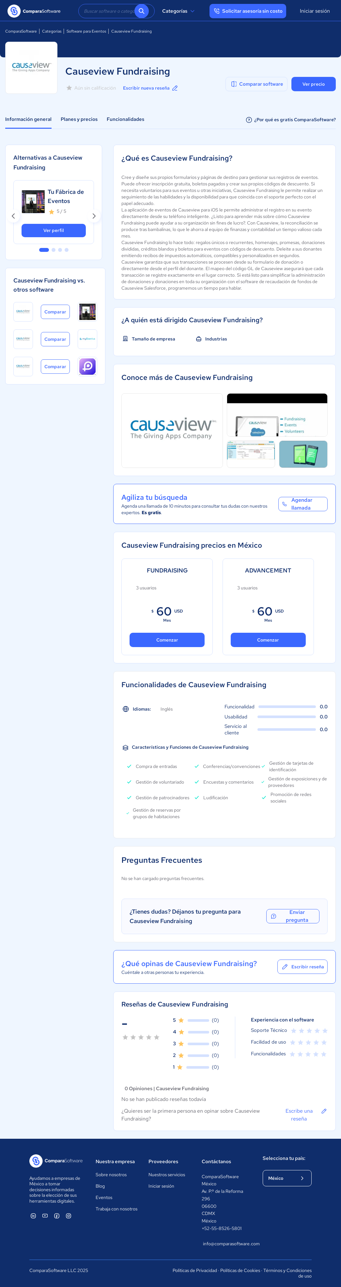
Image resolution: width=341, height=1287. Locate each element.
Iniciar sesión (315, 10)
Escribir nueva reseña (151, 88)
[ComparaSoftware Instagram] (68, 1216)
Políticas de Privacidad (195, 1270)
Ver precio (313, 84)
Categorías (179, 11)
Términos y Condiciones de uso (287, 1273)
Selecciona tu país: (284, 1158)
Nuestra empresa (115, 1161)
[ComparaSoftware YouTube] (45, 1216)
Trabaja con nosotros (116, 1209)
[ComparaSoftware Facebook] (57, 1216)
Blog (100, 1186)
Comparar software (256, 84)
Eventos (104, 1197)
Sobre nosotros (111, 1175)
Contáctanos (216, 1161)
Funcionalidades (125, 119)
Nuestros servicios (166, 1175)
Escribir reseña (302, 967)
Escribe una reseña (307, 1114)
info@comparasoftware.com (226, 1244)
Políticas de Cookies (240, 1270)
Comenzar (167, 640)
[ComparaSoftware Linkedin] (33, 1216)
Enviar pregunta (293, 916)
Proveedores (163, 1161)
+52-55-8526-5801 (221, 1228)
